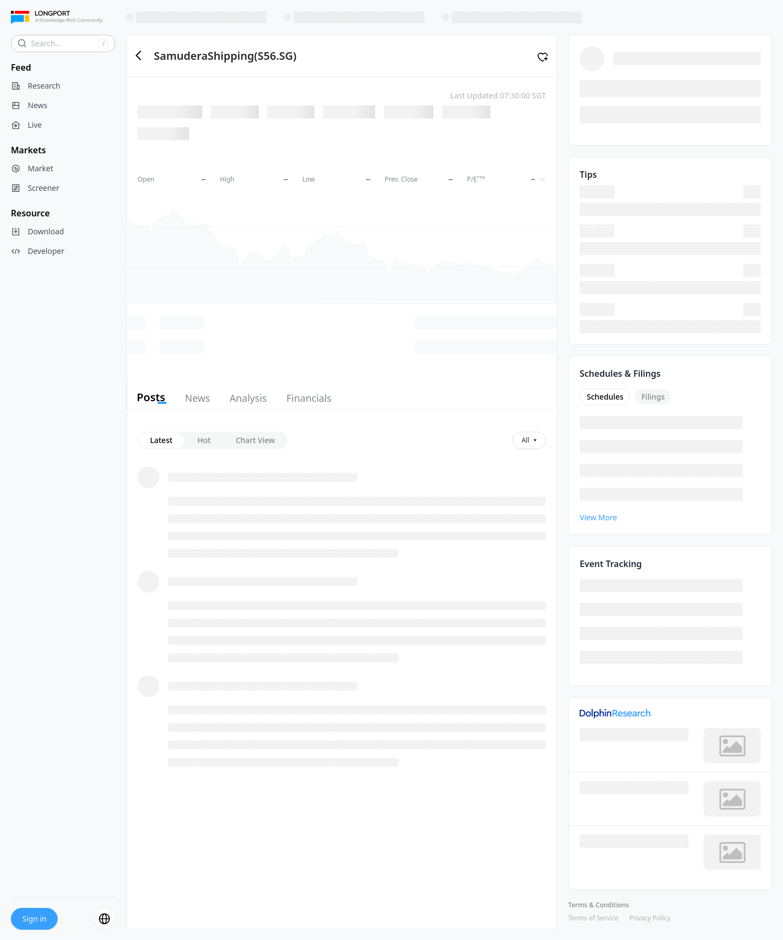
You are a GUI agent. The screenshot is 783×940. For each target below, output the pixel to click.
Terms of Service (593, 918)
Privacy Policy (649, 918)
